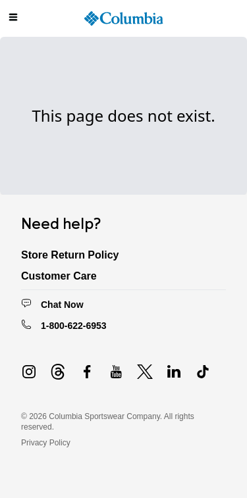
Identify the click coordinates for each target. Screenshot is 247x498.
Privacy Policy (45, 442)
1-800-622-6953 (74, 325)
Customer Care (59, 276)
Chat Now (62, 304)
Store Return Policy (70, 255)
